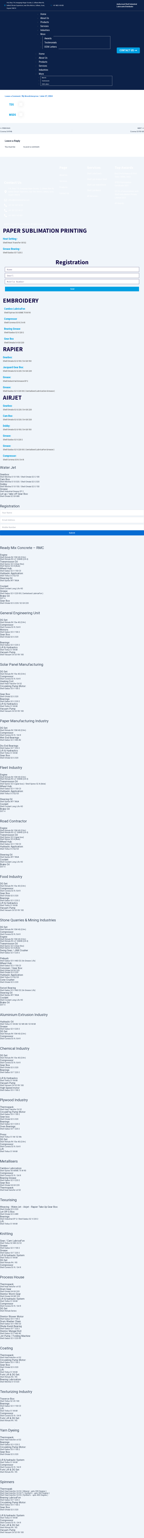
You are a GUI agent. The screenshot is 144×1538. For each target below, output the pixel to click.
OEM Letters (50, 46)
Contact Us (64, 193)
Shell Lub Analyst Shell (97, 179)
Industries (45, 30)
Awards (48, 38)
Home (43, 14)
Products (44, 22)
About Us (44, 18)
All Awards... (120, 203)
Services (44, 26)
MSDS (15, 114)
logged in (20, 147)
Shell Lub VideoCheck (96, 185)
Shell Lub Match (94, 190)
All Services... (93, 196)
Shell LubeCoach (94, 173)
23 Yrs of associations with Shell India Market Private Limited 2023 (127, 194)
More (42, 34)
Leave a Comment (13, 96)
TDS (15, 104)
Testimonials (50, 42)
